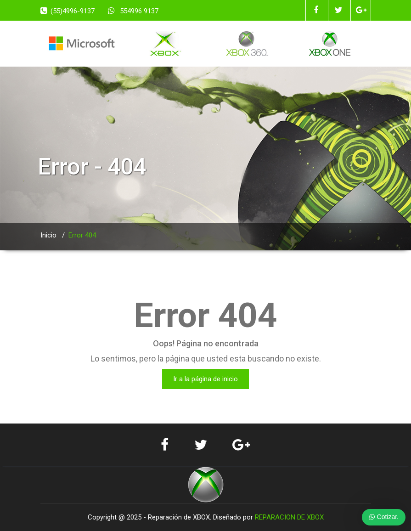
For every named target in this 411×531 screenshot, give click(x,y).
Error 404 (82, 235)
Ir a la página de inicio (205, 379)
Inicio (48, 235)
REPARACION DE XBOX (289, 517)
